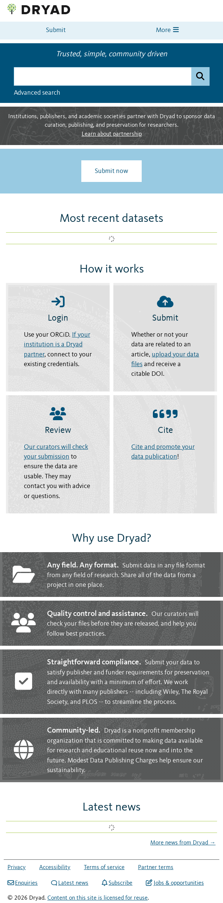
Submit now (111, 171)
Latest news (69, 883)
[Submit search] (200, 76)
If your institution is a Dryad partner (57, 345)
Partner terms (155, 868)
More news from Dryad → (183, 843)
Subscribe (117, 883)
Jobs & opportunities (175, 883)
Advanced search (37, 92)
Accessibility (54, 868)
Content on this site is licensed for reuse (97, 898)
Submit (56, 30)
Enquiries (22, 883)
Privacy (16, 868)
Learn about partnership (112, 134)
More (167, 30)
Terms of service (104, 868)
